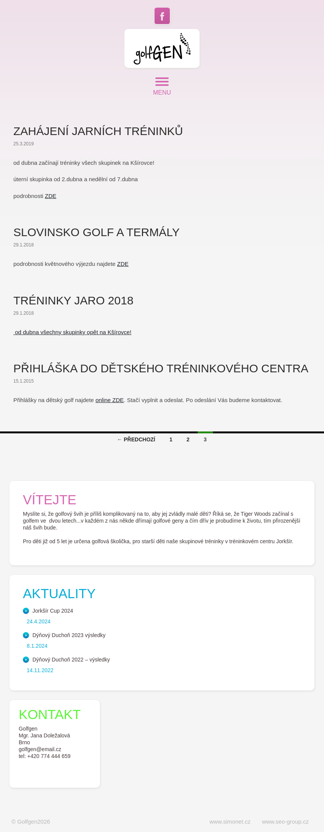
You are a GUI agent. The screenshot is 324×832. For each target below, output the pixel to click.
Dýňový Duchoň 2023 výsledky (68, 635)
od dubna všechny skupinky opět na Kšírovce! (72, 332)
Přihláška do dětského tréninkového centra (160, 368)
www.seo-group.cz (285, 821)
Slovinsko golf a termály (96, 232)
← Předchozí (136, 439)
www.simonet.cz (230, 821)
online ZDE (109, 400)
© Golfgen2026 (30, 821)
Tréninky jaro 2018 (73, 300)
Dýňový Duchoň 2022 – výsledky (71, 660)
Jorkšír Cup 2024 (52, 611)
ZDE (50, 196)
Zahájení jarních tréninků (98, 131)
